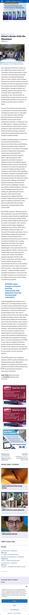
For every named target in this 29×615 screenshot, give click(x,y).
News (8, 508)
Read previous (5, 454)
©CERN (3, 582)
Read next (25, 454)
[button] (26, 586)
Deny (14, 605)
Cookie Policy (10, 613)
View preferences (14, 609)
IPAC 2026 (4, 553)
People (4, 508)
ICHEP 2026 (4, 559)
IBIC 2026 (4, 565)
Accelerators (5, 455)
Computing (18, 456)
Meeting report (10, 34)
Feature (13, 484)
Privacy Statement (17, 613)
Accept (14, 601)
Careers (9, 532)
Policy (3, 34)
